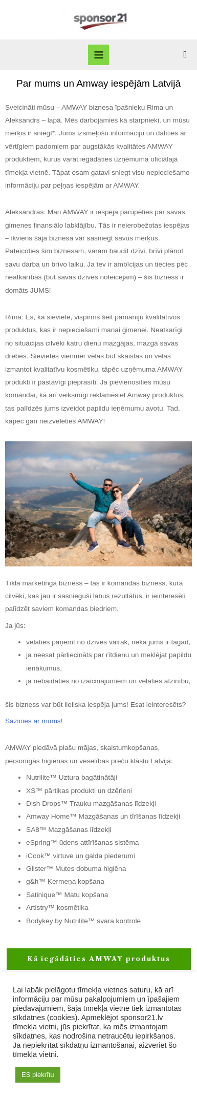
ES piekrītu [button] (37, 1075)
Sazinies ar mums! (33, 721)
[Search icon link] (185, 54)
